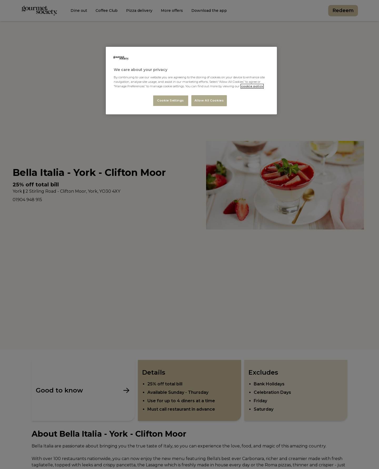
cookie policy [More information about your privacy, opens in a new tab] (252, 86)
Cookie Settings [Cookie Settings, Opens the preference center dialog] (170, 100)
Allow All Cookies (209, 100)
